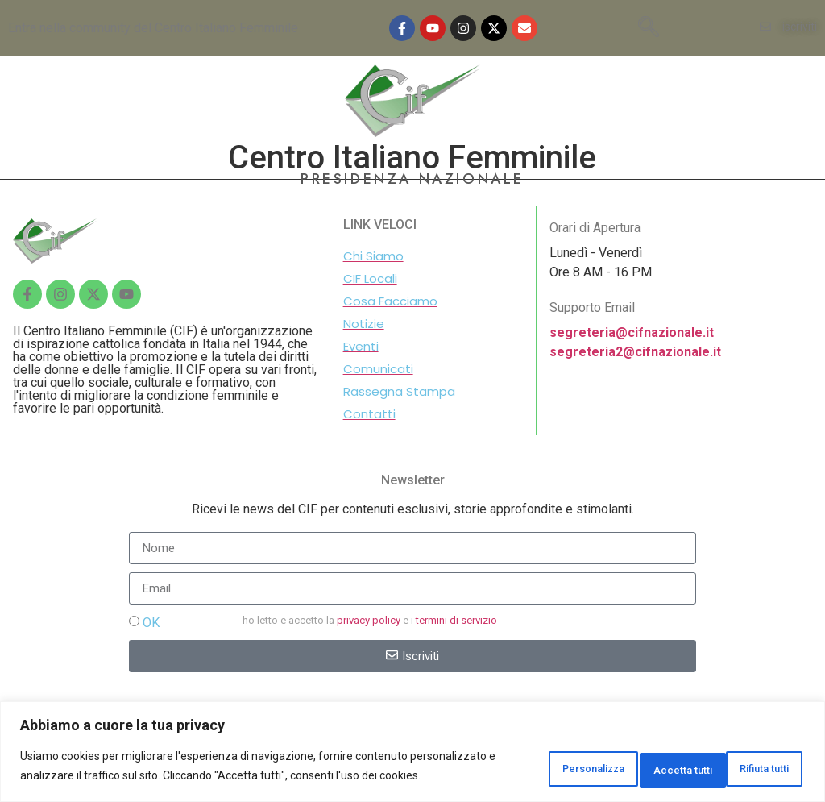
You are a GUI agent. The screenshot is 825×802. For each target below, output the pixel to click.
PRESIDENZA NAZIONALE (412, 178)
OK (151, 622)
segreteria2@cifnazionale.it (635, 351)
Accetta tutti (750, 759)
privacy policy (368, 620)
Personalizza (523, 759)
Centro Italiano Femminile (412, 158)
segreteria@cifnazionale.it (631, 332)
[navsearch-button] (648, 28)
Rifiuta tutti (639, 759)
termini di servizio (456, 620)
